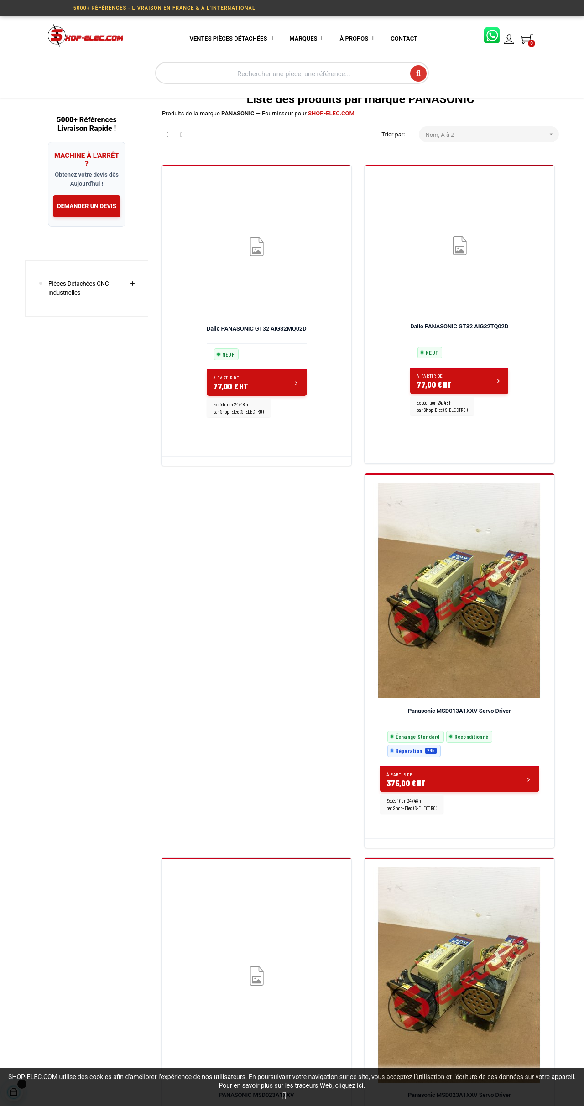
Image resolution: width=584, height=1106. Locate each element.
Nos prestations (274, 927)
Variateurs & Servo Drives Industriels (195, 915)
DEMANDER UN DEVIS (86, 248)
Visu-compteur (181, 1012)
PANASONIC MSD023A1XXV (514, 340)
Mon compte (361, 992)
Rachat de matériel (277, 943)
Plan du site (268, 992)
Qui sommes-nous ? (279, 910)
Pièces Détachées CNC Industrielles (78, 331)
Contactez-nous (365, 910)
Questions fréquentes (372, 976)
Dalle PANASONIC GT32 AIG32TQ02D (309, 330)
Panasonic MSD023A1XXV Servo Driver (206, 633)
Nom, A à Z (492, 177)
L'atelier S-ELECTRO (279, 959)
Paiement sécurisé (368, 943)
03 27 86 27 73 (464, 928)
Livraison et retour (368, 927)
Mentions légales (275, 976)
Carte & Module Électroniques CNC (186, 992)
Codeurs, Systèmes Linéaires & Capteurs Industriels (200, 941)
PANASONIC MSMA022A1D (514, 633)
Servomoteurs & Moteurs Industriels (195, 1034)
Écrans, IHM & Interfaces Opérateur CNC (194, 966)
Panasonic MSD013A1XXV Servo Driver (412, 340)
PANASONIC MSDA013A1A (309, 633)
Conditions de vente (370, 959)
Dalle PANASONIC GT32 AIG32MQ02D (206, 330)
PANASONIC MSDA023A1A (411, 633)
